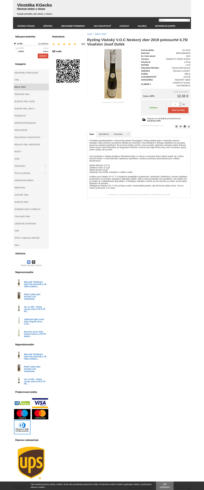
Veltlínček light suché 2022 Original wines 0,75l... (34, 321)
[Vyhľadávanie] (174, 20)
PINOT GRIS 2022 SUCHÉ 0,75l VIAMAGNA (32, 296)
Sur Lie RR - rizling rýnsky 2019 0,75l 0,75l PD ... (34, 309)
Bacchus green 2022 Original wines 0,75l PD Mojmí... (35, 334)
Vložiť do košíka (178, 110)
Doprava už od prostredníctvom (164, 119)
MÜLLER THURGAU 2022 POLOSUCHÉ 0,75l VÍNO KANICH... (35, 284)
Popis (91, 134)
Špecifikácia (104, 134)
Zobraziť (43, 56)
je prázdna (43, 44)
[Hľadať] (188, 20)
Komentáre (118, 134)
